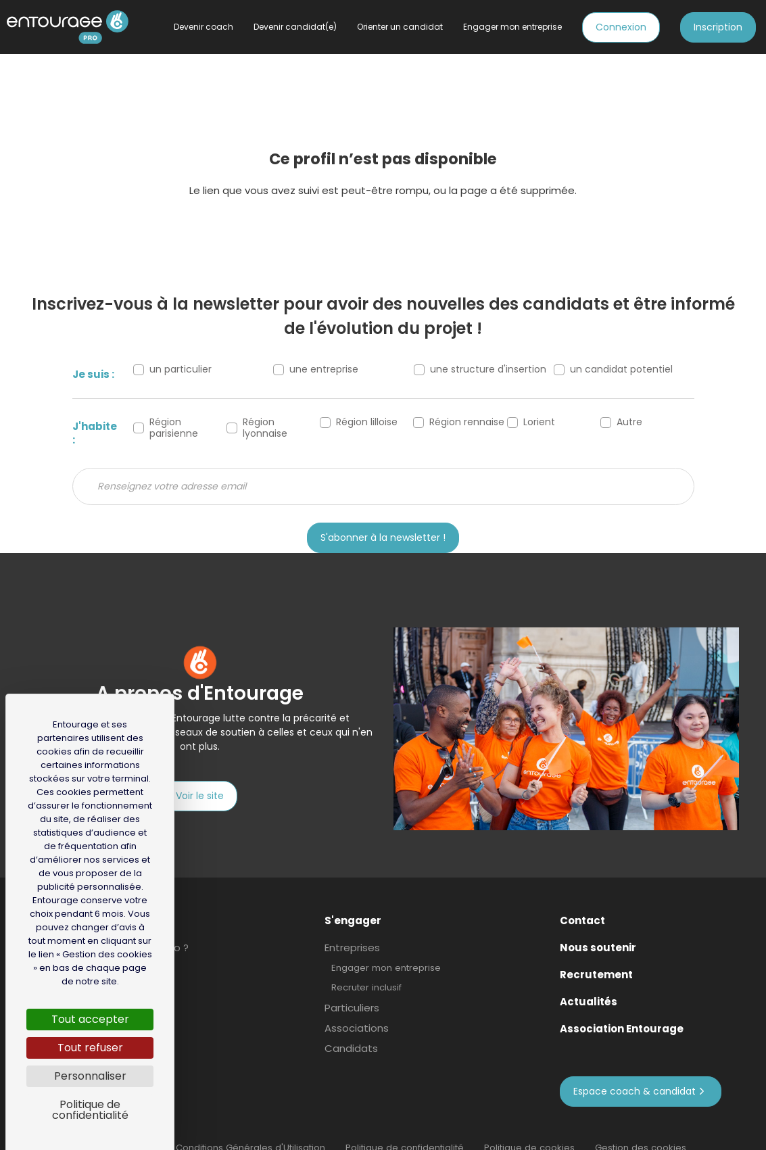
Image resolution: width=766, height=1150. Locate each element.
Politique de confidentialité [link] (90, 1110)
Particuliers (352, 988)
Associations (357, 1008)
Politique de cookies (529, 1127)
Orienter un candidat (400, 26)
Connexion (621, 27)
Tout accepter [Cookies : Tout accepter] (90, 1019)
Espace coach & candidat (640, 1071)
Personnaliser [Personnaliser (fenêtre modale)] (90, 1076)
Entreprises (352, 927)
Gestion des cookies (640, 1127)
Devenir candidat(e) (295, 26)
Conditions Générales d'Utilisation (250, 1127)
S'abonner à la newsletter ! (383, 537)
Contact (582, 900)
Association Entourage (622, 1008)
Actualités (588, 981)
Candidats (351, 1028)
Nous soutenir (598, 927)
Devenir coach (203, 26)
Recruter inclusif (366, 967)
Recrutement (596, 954)
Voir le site (200, 795)
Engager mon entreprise (386, 947)
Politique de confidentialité (404, 1127)
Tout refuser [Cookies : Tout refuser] (90, 1047)
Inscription (718, 27)
